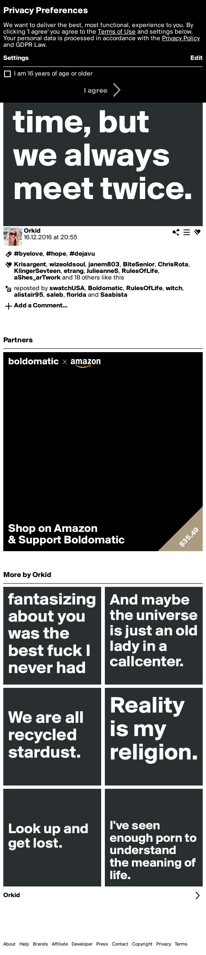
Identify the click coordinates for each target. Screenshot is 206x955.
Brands (40, 944)
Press (102, 944)
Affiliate (60, 944)
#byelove (28, 254)
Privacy (163, 944)
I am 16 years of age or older (53, 74)
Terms (181, 944)
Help (24, 944)
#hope (56, 254)
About (9, 944)
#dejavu (82, 254)
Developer (82, 944)
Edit (196, 58)
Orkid (32, 231)
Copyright (142, 944)
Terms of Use (117, 32)
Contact (120, 944)
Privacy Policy (181, 38)
